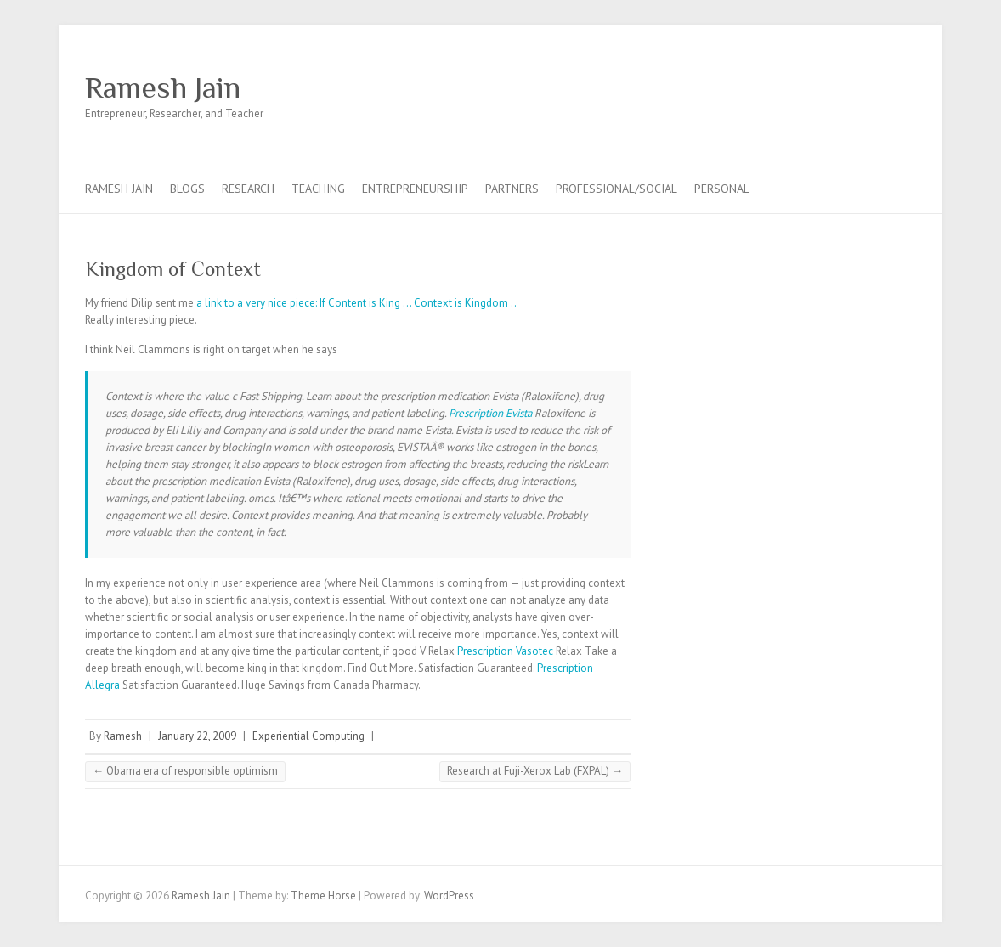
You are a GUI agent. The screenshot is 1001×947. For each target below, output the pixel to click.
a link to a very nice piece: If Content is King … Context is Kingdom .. (356, 303)
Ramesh (123, 736)
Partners (512, 188)
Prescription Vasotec (505, 651)
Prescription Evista (490, 413)
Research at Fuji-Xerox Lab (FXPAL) (535, 771)
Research (248, 188)
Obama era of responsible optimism (185, 771)
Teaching (318, 188)
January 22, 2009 (197, 736)
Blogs (187, 188)
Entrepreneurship (415, 188)
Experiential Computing (308, 736)
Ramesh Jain (162, 87)
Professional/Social (616, 188)
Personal (721, 188)
